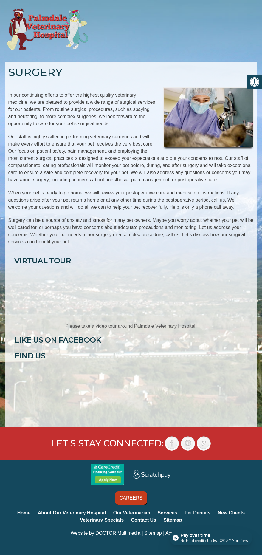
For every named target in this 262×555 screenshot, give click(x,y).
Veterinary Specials (102, 519)
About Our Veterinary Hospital (72, 512)
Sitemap (172, 519)
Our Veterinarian (132, 512)
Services (167, 512)
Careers (131, 497)
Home (23, 512)
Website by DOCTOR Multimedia (105, 533)
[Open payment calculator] (211, 537)
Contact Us (143, 519)
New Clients (231, 512)
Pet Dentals (197, 512)
